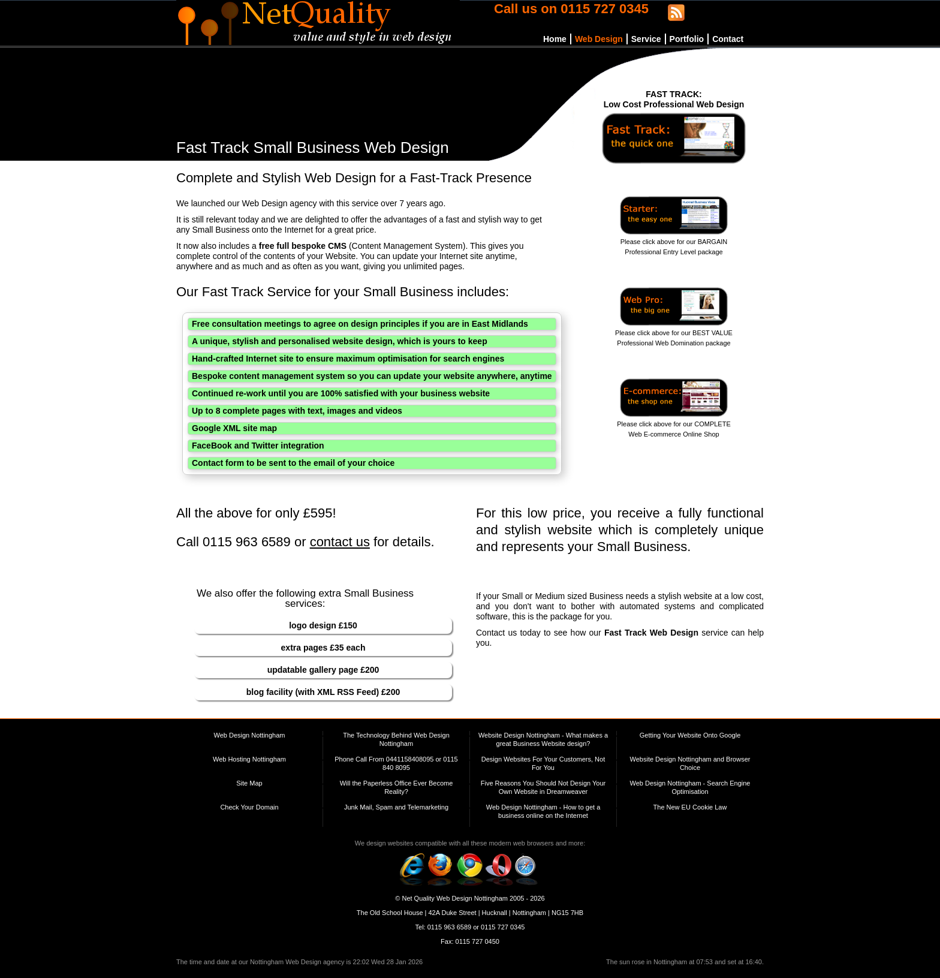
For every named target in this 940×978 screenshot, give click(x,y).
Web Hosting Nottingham (249, 759)
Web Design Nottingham (249, 735)
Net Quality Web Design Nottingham (455, 898)
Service (646, 39)
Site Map (249, 783)
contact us (340, 541)
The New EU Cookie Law (690, 807)
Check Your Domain (249, 807)
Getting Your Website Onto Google (690, 735)
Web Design (599, 39)
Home (555, 39)
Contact (727, 39)
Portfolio (687, 39)
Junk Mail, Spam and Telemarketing (396, 807)
